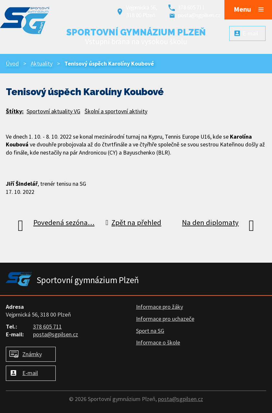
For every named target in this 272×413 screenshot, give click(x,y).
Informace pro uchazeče (165, 318)
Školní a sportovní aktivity (116, 111)
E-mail (30, 373)
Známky (32, 354)
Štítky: (15, 111)
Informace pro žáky (159, 306)
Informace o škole (158, 342)
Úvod (12, 63)
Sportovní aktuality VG (53, 111)
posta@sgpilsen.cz (199, 15)
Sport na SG (150, 330)
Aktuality (41, 63)
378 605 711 (191, 7)
